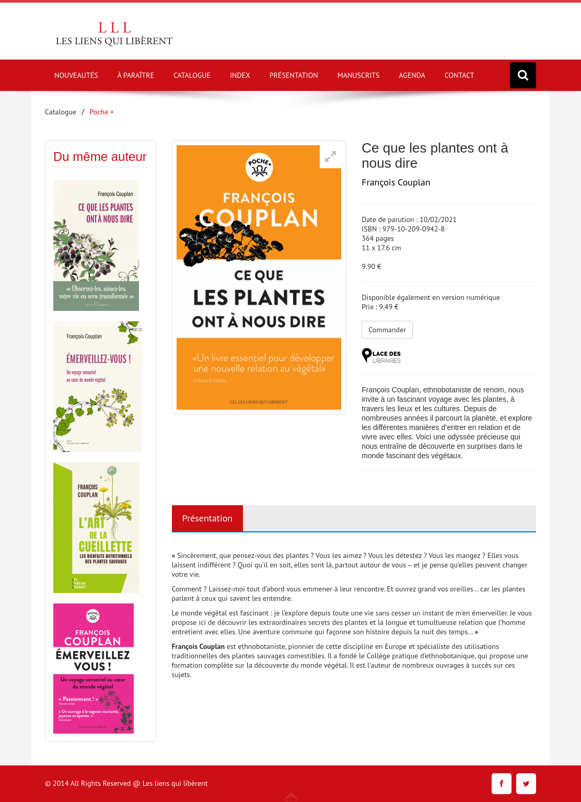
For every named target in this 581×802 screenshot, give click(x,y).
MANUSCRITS (359, 75)
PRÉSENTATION (294, 75)
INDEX (240, 75)
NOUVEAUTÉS (76, 75)
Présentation (207, 518)
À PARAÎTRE (136, 75)
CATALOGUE (192, 75)
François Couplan (396, 182)
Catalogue (60, 112)
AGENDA (412, 75)
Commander (387, 329)
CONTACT (459, 75)
